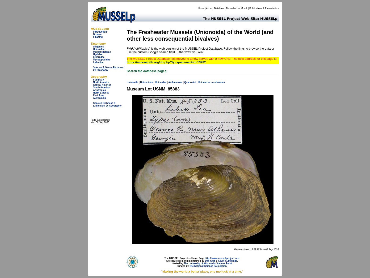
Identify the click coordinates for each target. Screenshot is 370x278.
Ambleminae (175, 82)
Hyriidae (97, 54)
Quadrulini (190, 82)
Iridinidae (98, 62)
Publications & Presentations (264, 8)
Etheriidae (98, 57)
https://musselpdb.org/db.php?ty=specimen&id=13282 (166, 62)
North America (101, 82)
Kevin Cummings (227, 261)
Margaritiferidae (102, 52)
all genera (98, 46)
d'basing (98, 37)
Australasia (99, 98)
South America (101, 87)
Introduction (100, 31)
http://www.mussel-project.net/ (222, 258)
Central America (102, 85)
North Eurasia (101, 92)
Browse (97, 34)
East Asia (98, 95)
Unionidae (98, 49)
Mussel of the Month (237, 8)
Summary (98, 79)
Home (201, 8)
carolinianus (218, 82)
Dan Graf (210, 261)
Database (219, 8)
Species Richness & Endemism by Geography (107, 104)
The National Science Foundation (208, 266)
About (209, 8)
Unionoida (132, 82)
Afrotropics (99, 90)
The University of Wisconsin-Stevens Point (208, 263)
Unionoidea (146, 82)
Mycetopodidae (101, 59)
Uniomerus (204, 82)
